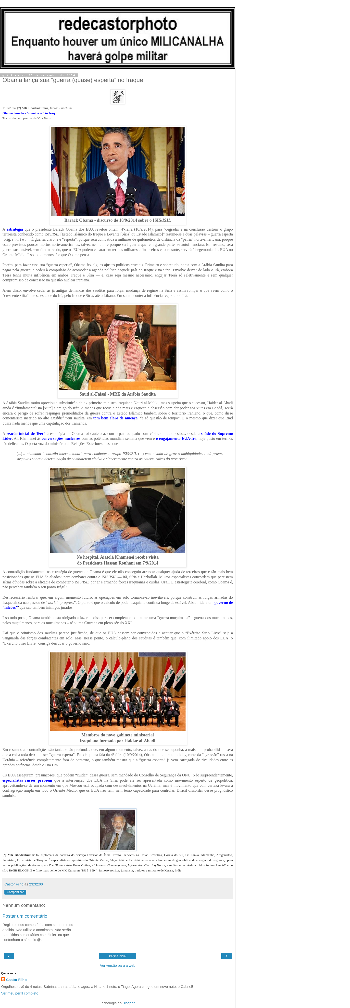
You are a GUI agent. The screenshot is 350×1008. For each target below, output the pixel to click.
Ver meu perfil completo (19, 993)
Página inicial (117, 956)
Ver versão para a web (117, 965)
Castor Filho (16, 980)
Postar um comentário (24, 916)
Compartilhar (15, 892)
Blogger (129, 1003)
